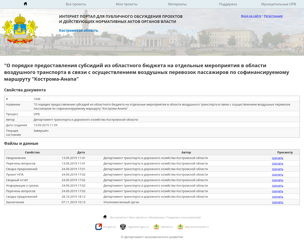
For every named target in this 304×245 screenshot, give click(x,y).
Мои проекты (127, 4)
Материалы (177, 4)
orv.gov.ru (109, 227)
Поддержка (228, 4)
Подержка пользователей (184, 217)
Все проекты (76, 4)
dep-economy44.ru (197, 227)
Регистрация (273, 16)
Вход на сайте (251, 16)
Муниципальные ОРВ (278, 4)
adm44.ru (167, 227)
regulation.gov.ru (138, 227)
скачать (277, 158)
